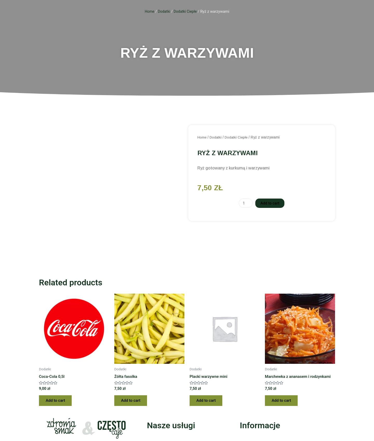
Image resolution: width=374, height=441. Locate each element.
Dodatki (163, 11)
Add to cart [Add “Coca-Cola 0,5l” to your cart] (57, 401)
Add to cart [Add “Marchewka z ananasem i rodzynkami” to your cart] (283, 401)
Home (148, 11)
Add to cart (270, 203)
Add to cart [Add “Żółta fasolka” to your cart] (132, 401)
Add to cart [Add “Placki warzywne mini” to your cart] (207, 401)
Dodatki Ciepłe (185, 11)
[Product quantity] (244, 203)
